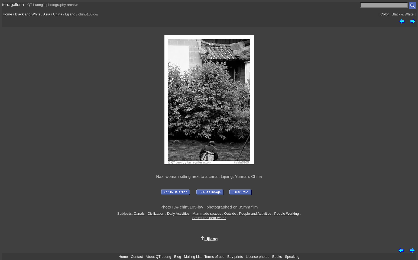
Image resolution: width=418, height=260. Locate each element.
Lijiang (70, 14)
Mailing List (193, 257)
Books (277, 257)
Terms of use (214, 257)
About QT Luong (158, 257)
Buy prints (235, 257)
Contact (137, 257)
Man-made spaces (206, 213)
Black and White (28, 14)
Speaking (292, 257)
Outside (230, 213)
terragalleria (13, 4)
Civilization (156, 213)
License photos (257, 257)
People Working (286, 213)
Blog (177, 257)
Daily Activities (178, 213)
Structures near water (209, 218)
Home (7, 14)
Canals (139, 213)
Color (384, 14)
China (57, 14)
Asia (46, 14)
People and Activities (255, 213)
